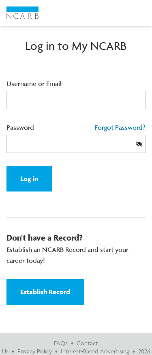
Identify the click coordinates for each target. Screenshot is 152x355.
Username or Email (34, 84)
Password (20, 127)
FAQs (61, 343)
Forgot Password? (120, 127)
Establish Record (45, 292)
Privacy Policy (34, 351)
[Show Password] (139, 144)
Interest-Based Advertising (95, 351)
